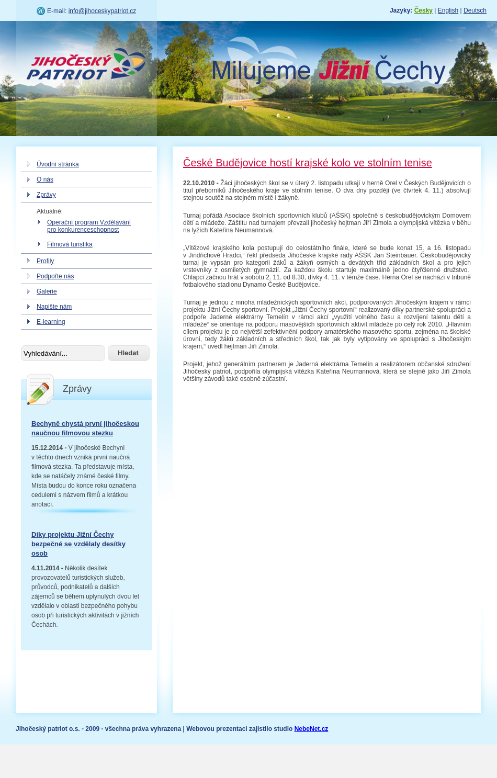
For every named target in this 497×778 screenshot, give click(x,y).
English (448, 10)
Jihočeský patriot (86, 65)
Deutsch (475, 10)
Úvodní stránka (58, 164)
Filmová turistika (70, 244)
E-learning (51, 321)
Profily (45, 261)
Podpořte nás (55, 276)
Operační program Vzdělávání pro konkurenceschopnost (89, 226)
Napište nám (54, 306)
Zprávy (46, 194)
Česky (423, 10)
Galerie (47, 291)
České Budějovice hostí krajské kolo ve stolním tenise (307, 162)
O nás (45, 179)
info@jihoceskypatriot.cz (103, 11)
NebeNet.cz (312, 728)
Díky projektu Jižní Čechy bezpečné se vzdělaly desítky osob (78, 544)
